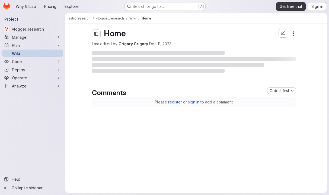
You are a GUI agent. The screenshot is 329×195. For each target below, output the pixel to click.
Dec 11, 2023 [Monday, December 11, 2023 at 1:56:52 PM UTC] (160, 43)
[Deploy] (32, 69)
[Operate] (32, 78)
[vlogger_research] (32, 29)
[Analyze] (32, 86)
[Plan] (32, 45)
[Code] (32, 61)
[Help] (32, 179)
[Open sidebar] (96, 34)
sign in (193, 102)
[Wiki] (32, 53)
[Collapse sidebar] (32, 188)
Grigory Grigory (133, 43)
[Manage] (32, 37)
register (175, 102)
